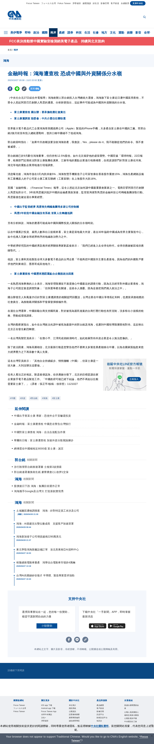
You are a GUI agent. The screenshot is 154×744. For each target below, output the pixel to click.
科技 (79, 32)
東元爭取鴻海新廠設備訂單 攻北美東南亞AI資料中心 (47, 539)
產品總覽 (101, 695)
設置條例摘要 (75, 706)
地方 (104, 32)
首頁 (10, 50)
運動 (121, 32)
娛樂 (130, 32)
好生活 (96, 3)
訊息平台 (101, 706)
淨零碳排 (77, 3)
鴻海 (18, 493)
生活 (87, 32)
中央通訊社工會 (132, 717)
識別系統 (73, 699)
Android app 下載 (49, 701)
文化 (113, 32)
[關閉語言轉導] (152, 736)
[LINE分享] (17, 89)
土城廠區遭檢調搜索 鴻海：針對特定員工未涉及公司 (47, 500)
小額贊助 (47, 616)
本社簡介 (73, 695)
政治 (36, 32)
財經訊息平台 (103, 710)
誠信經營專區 (75, 713)
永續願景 (125, 3)
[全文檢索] (144, 17)
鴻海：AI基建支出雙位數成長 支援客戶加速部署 (45, 513)
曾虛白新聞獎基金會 (132, 697)
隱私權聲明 (74, 717)
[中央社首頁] (14, 16)
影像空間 (105, 3)
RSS (99, 720)
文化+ (44, 717)
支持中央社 (138, 3)
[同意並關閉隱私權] (152, 725)
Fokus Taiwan (64, 3)
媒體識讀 (87, 3)
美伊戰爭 (16, 32)
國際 (45, 32)
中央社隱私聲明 (101, 726)
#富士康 (56, 399)
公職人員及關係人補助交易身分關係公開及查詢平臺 (132, 708)
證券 (70, 32)
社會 (96, 32)
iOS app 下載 (48, 695)
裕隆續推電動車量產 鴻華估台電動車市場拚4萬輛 (45, 552)
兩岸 (53, 32)
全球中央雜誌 (48, 713)
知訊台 (100, 713)
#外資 (22, 399)
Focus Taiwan (32, 3)
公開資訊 (73, 703)
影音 (138, 32)
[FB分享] (10, 89)
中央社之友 (102, 717)
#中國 (12, 399)
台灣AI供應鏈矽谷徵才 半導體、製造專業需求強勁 (45, 565)
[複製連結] (24, 89)
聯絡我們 (73, 720)
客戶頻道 (115, 3)
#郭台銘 (33, 399)
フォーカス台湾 (48, 3)
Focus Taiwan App (48, 708)
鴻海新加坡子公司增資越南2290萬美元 (38, 526)
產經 (62, 32)
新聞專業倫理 (75, 710)
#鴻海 (44, 399)
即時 (28, 32)
